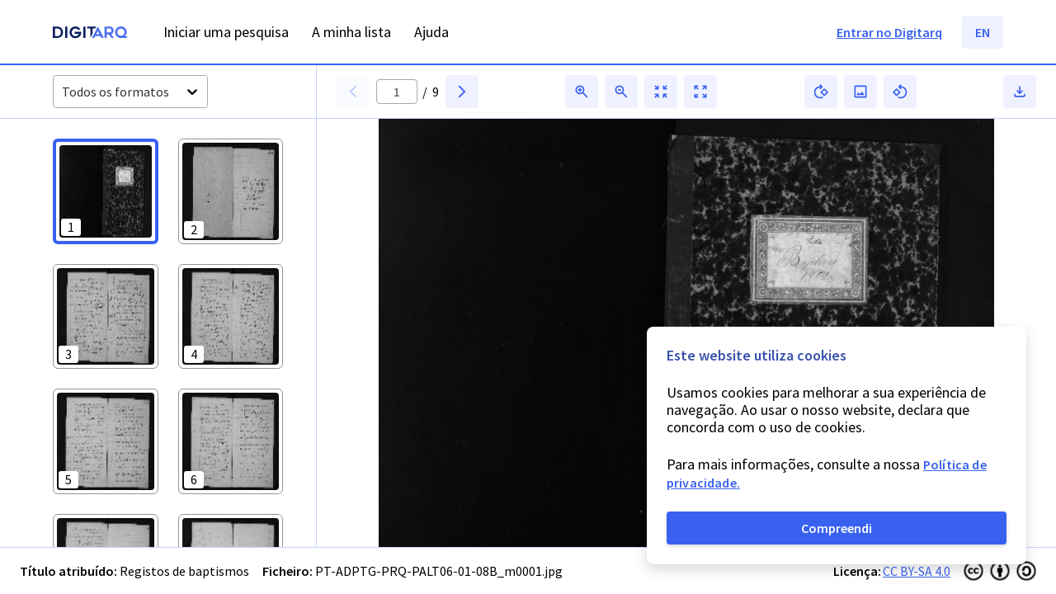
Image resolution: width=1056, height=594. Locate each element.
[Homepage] (90, 34)
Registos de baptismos (184, 571)
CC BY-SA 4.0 (916, 571)
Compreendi (836, 528)
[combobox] (63, 92)
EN (982, 32)
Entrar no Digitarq (889, 32)
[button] (105, 191)
